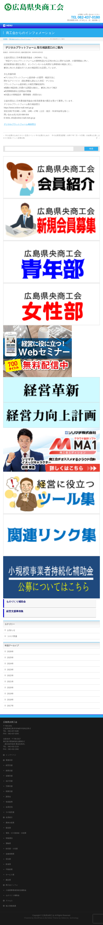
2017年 (10, 705)
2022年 (10, 675)
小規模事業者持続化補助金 (16, 890)
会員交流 (9, 807)
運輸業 (8, 843)
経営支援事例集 (14, 611)
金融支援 (9, 776)
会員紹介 (9, 817)
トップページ (11, 755)
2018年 (10, 699)
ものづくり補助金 (16, 601)
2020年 (10, 687)
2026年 (10, 651)
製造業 (8, 828)
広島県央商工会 (48, 915)
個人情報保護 (11, 906)
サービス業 (10, 875)
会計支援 (9, 781)
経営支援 (9, 765)
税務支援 (9, 791)
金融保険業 (10, 854)
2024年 (10, 663)
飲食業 (8, 864)
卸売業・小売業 (12, 849)
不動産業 (9, 869)
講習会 (8, 797)
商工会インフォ (12, 885)
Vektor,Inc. (65, 918)
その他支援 (10, 812)
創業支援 (9, 771)
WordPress (38, 918)
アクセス (9, 901)
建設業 (8, 880)
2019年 (10, 693)
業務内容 (9, 760)
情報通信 (9, 838)
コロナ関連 (12, 636)
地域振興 (9, 802)
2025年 (10, 657)
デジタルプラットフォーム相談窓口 (20, 124)
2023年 (10, 669)
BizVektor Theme (51, 918)
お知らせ (11, 630)
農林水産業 (10, 823)
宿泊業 (8, 859)
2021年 (10, 681)
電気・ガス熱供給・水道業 (16, 833)
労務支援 (9, 786)
